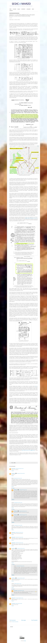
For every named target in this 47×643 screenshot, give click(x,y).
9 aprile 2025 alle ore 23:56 (20, 590)
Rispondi (13, 475)
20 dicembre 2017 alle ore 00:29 (21, 473)
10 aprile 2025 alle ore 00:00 (18, 603)
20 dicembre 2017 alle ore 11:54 (18, 478)
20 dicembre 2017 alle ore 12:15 (23, 489)
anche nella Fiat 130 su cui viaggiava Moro (28, 450)
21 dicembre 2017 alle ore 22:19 (19, 532)
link (36, 386)
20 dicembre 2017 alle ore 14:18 (18, 502)
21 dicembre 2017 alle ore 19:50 (18, 525)
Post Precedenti (34, 620)
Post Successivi (13, 620)
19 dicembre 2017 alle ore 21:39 (19, 468)
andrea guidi (13, 532)
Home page (23, 620)
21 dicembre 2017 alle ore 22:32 (19, 537)
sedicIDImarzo (13, 473)
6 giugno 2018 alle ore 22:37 (17, 583)
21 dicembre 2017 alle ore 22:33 (19, 542)
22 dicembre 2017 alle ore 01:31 (21, 548)
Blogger (25, 640)
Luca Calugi (15, 590)
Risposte (13, 488)
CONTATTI (11, 10)
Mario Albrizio (13, 468)
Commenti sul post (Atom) (15, 621)
